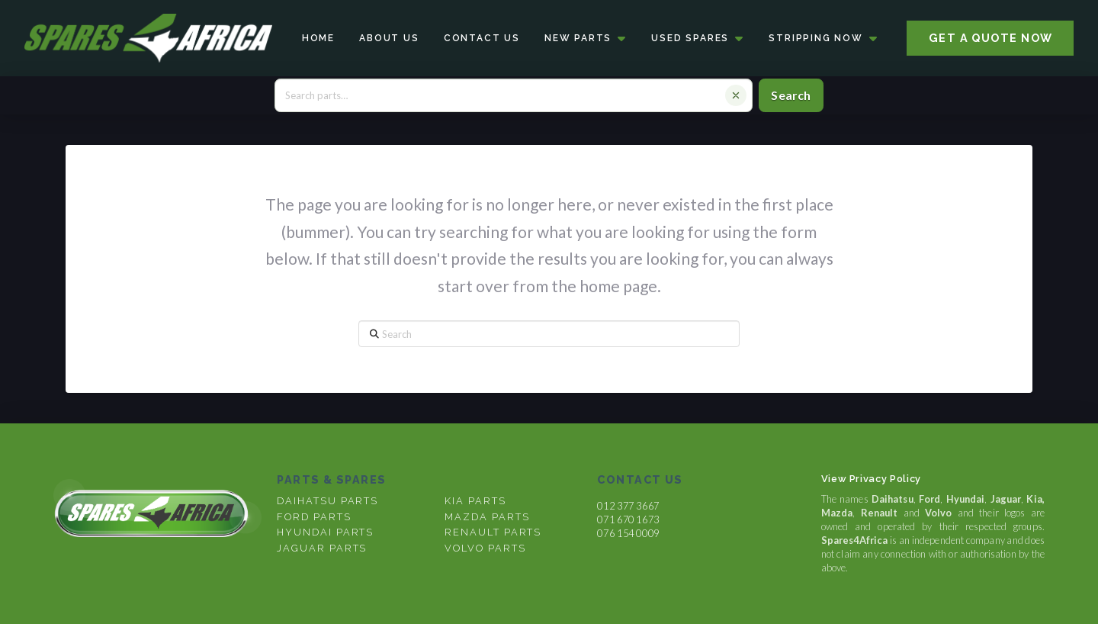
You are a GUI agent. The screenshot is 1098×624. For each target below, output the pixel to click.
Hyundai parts (325, 532)
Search (791, 95)
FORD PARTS (314, 517)
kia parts (475, 501)
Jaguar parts (322, 548)
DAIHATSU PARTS (327, 501)
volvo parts (485, 548)
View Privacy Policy (871, 478)
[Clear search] (735, 95)
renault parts (493, 532)
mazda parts (487, 517)
